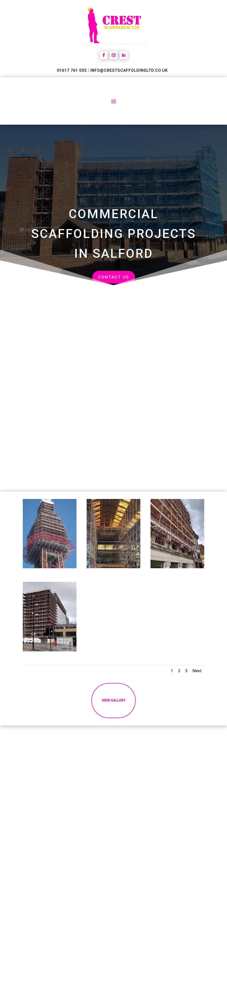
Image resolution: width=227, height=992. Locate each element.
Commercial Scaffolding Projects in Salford (113, 234)
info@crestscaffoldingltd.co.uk (129, 70)
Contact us (113, 277)
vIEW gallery (114, 706)
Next (197, 670)
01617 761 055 (72, 70)
